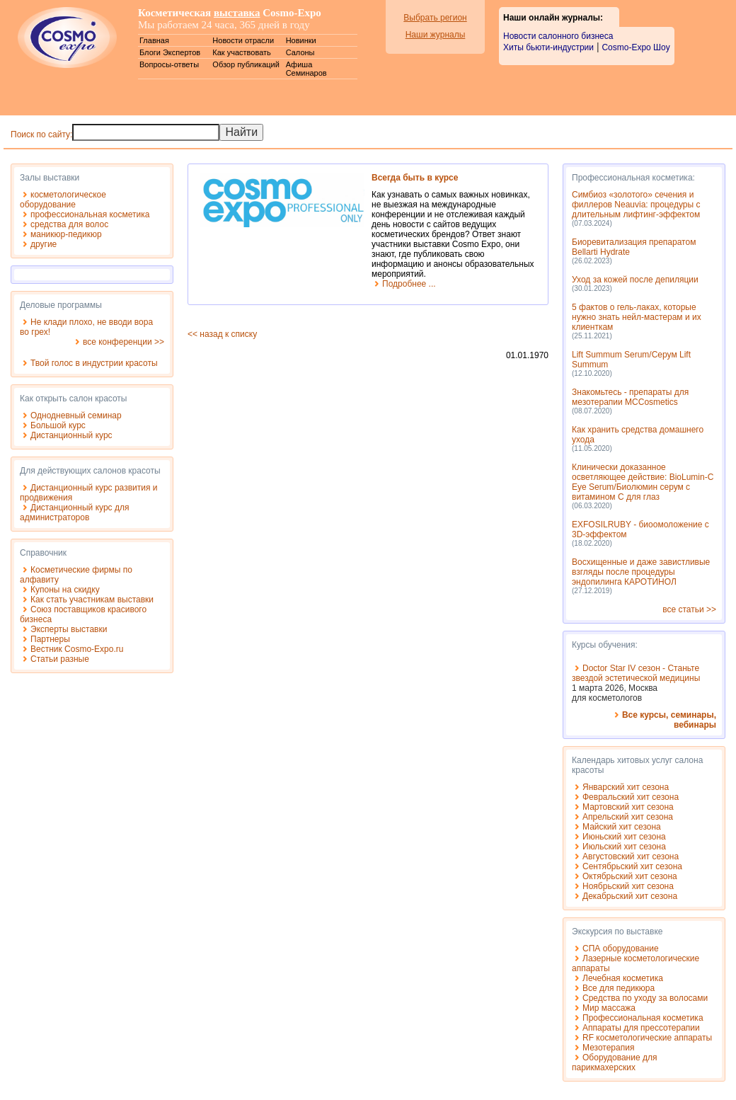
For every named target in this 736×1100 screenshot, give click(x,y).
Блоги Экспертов (169, 52)
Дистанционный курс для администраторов (74, 512)
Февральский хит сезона (630, 797)
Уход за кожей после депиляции (635, 280)
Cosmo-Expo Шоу (635, 47)
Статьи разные (59, 659)
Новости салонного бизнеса (558, 36)
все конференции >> (123, 342)
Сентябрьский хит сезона (632, 866)
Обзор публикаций (246, 64)
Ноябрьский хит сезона (628, 886)
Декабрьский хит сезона (629, 896)
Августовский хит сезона (630, 856)
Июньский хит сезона (624, 837)
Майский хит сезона (621, 827)
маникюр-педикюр (66, 234)
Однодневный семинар (76, 415)
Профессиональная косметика (642, 1018)
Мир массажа (609, 1008)
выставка (237, 12)
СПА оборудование (620, 948)
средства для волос (69, 224)
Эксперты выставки (68, 629)
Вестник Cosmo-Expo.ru (76, 649)
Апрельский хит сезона (627, 817)
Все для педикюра (618, 988)
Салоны (300, 52)
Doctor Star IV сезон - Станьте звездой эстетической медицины (636, 673)
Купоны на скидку (65, 590)
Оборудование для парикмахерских (614, 1062)
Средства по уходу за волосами (645, 998)
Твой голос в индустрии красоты (94, 363)
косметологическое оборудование (63, 200)
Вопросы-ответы (169, 64)
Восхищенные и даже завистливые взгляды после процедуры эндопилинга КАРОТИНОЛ (641, 572)
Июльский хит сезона (624, 847)
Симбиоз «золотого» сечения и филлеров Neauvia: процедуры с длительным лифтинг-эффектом (636, 204)
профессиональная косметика (89, 214)
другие (43, 244)
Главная (154, 40)
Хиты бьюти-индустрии (548, 47)
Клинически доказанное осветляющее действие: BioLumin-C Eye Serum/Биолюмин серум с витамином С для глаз (642, 482)
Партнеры (50, 639)
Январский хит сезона (625, 787)
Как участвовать (241, 52)
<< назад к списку (222, 334)
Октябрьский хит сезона (629, 876)
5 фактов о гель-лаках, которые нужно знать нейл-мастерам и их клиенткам (636, 317)
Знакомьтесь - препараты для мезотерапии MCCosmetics (630, 397)
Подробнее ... (409, 284)
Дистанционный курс (71, 435)
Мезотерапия (608, 1048)
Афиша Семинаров (306, 68)
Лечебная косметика (622, 978)
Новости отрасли (243, 40)
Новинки (301, 40)
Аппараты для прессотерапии (641, 1028)
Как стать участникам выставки (92, 600)
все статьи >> (689, 609)
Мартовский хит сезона (628, 807)
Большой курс (58, 425)
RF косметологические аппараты (647, 1038)
